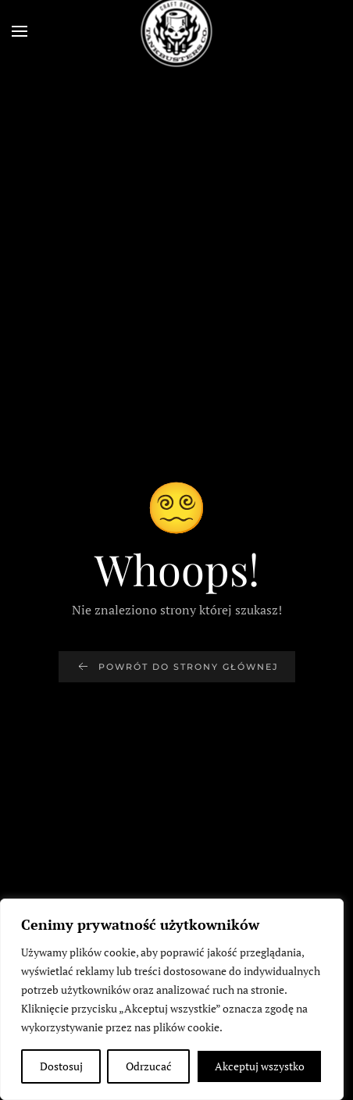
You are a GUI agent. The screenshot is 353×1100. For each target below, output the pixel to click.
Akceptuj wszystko (260, 1066)
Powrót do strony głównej (177, 667)
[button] (19, 31)
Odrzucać (149, 1066)
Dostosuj (61, 1066)
